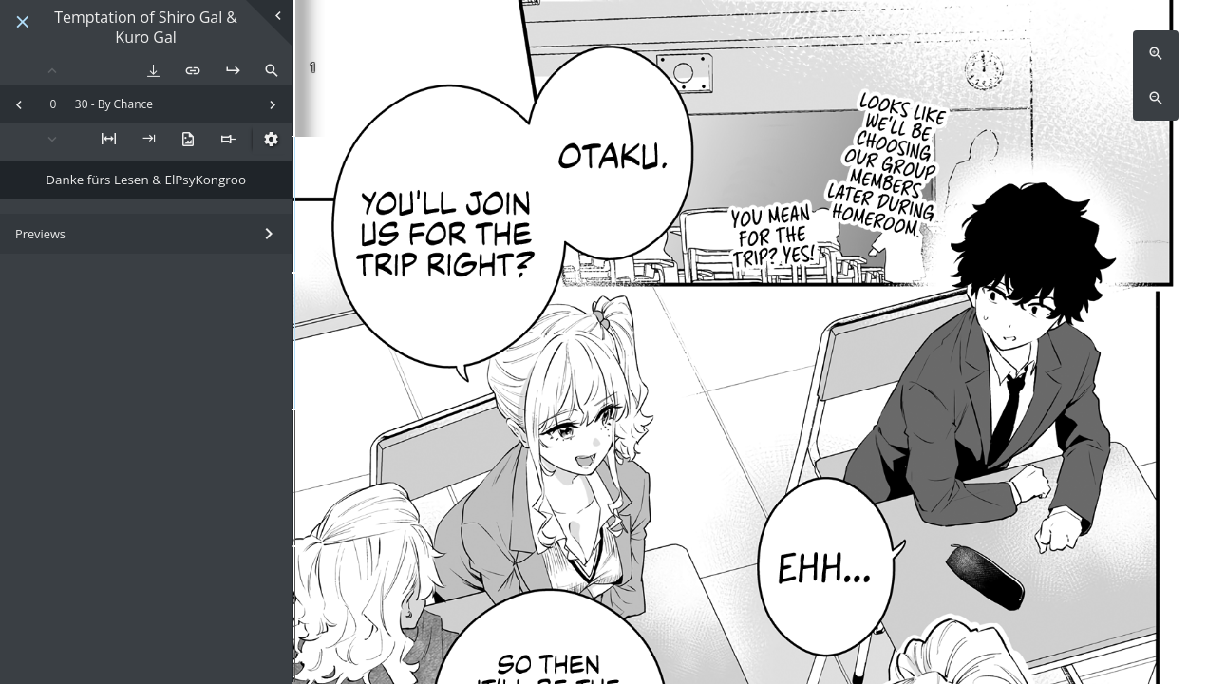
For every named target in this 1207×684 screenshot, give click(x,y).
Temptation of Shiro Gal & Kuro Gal (145, 28)
